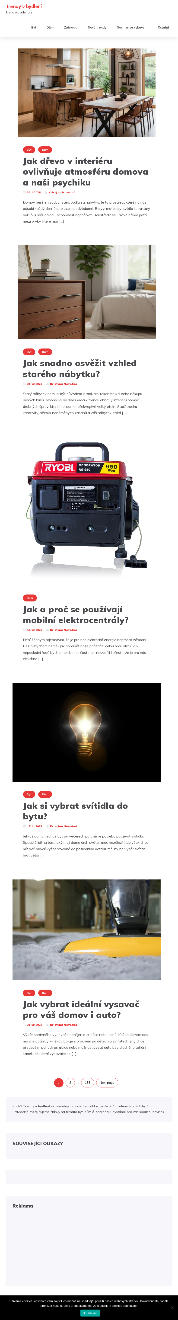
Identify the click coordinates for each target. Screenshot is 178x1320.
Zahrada (70, 27)
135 (87, 1082)
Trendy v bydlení (23, 6)
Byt (33, 27)
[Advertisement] (89, 1246)
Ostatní (163, 27)
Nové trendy (97, 27)
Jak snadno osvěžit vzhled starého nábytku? (80, 368)
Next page (107, 1082)
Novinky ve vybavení (132, 27)
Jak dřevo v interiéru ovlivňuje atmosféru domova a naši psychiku (85, 171)
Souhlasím (90, 1313)
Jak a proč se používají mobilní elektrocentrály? (76, 614)
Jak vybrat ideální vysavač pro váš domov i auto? (81, 1009)
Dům (50, 27)
